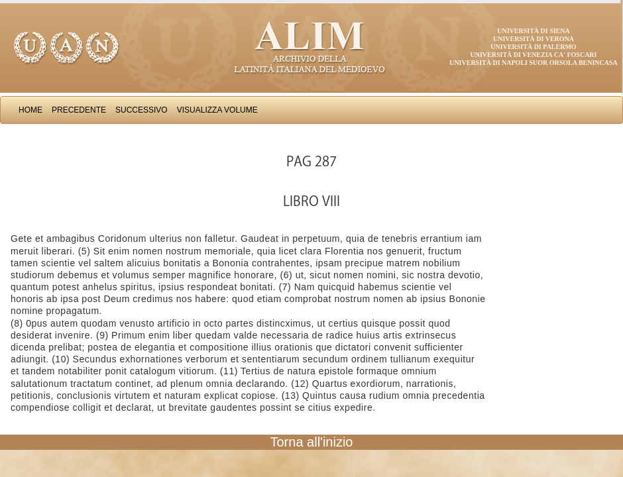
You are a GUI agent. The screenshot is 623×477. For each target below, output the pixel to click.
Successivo (141, 110)
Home (30, 110)
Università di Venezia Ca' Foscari (534, 54)
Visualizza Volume (217, 110)
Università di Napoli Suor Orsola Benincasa (533, 62)
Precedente (79, 110)
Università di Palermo (533, 46)
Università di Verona (533, 38)
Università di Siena (533, 30)
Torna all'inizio (311, 442)
